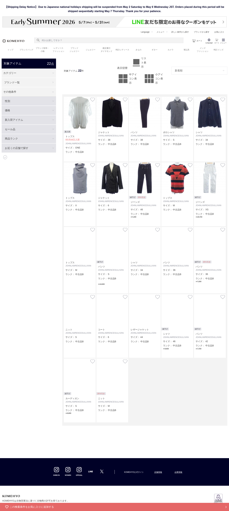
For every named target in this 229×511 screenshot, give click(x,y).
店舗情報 (158, 472)
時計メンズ (218, 50)
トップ (10, 50)
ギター (154, 50)
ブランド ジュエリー (74, 49)
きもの (138, 50)
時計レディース (122, 50)
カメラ (170, 50)
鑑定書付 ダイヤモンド (106, 49)
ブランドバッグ (26, 50)
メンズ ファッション (202, 49)
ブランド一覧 (12, 82)
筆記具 (186, 50)
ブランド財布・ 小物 (42, 49)
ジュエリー (90, 50)
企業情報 (178, 472)
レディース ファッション (58, 49)
